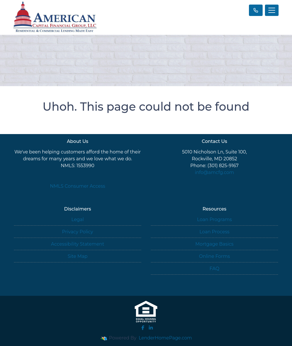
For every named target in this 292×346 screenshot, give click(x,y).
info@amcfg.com (214, 172)
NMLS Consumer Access (77, 186)
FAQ (214, 268)
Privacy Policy (77, 231)
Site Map (78, 256)
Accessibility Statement (77, 244)
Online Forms (214, 256)
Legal (77, 219)
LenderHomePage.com (165, 338)
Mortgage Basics (214, 244)
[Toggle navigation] (272, 10)
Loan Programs (214, 219)
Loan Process (214, 231)
